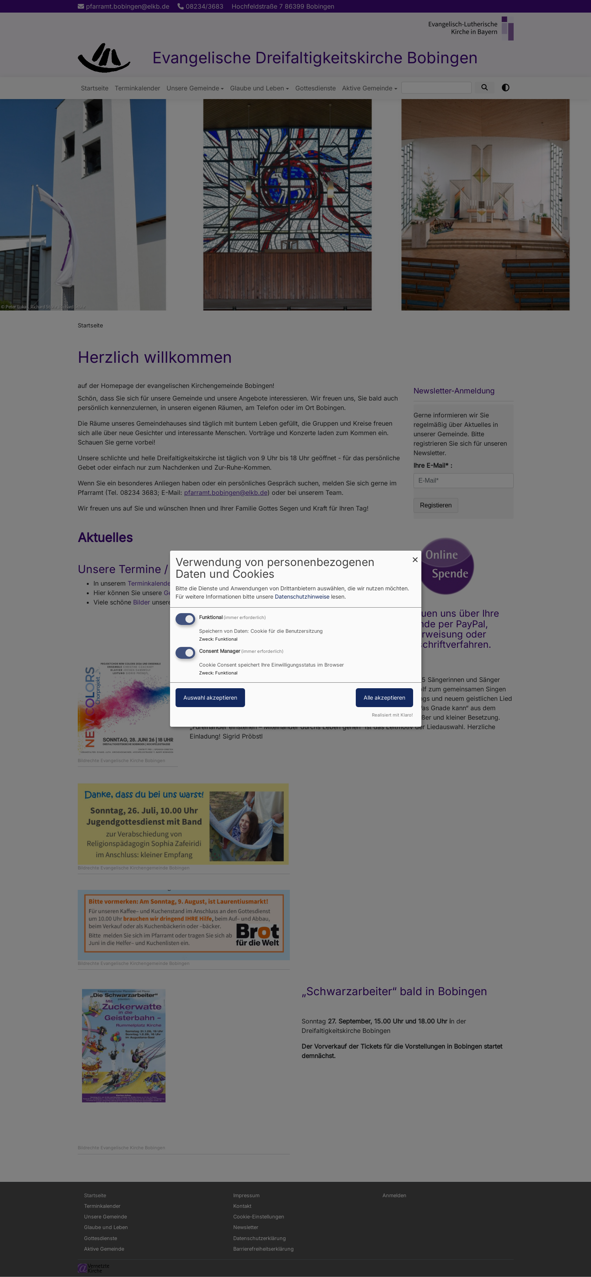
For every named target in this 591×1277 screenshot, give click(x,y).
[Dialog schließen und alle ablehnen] (415, 555)
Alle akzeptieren (384, 697)
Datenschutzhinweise (302, 596)
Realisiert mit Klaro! (392, 715)
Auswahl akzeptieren (210, 697)
